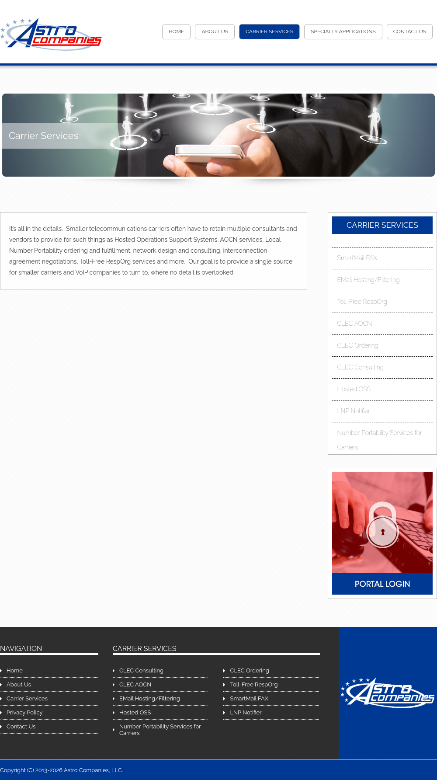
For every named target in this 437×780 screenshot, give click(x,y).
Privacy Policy (25, 712)
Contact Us (409, 31)
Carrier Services (269, 31)
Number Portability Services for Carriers (379, 434)
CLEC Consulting (360, 367)
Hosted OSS (354, 389)
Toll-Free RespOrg (362, 301)
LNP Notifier (353, 410)
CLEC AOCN (354, 323)
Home (176, 31)
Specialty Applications (343, 31)
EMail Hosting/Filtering (368, 279)
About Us (214, 31)
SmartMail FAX (357, 257)
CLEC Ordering (358, 345)
